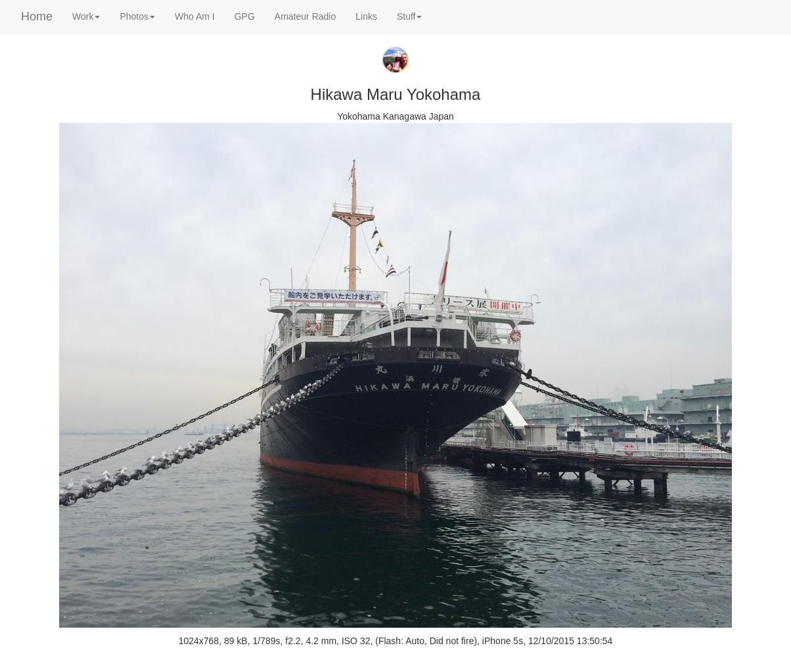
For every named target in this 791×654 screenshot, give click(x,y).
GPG (245, 16)
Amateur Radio (305, 16)
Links (366, 16)
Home (37, 16)
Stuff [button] (409, 16)
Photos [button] (137, 16)
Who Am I (195, 16)
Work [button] (86, 16)
